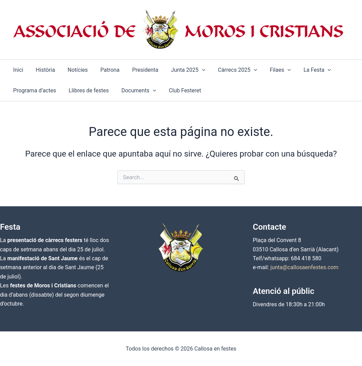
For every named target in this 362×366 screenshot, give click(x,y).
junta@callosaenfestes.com (304, 267)
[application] (193, 70)
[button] (179, 70)
